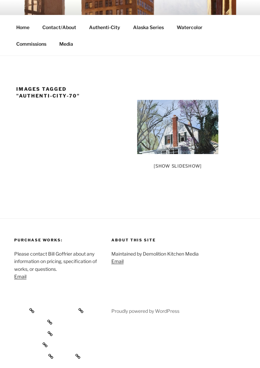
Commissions (31, 44)
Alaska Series (148, 27)
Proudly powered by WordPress (145, 311)
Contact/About (59, 27)
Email (20, 276)
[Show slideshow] (178, 166)
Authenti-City (104, 27)
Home (22, 27)
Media (66, 44)
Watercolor (189, 27)
